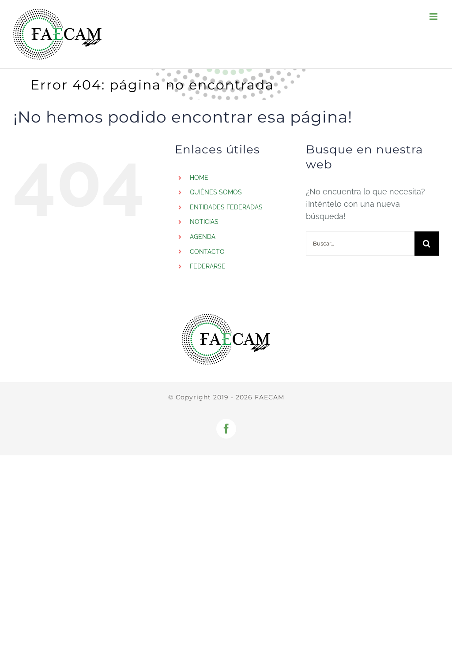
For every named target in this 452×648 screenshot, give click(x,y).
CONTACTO (207, 251)
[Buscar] (426, 243)
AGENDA (202, 236)
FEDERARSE (208, 266)
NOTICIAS (204, 221)
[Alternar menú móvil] (434, 16)
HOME (199, 177)
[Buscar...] (360, 243)
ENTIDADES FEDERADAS (226, 207)
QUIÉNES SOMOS (216, 192)
